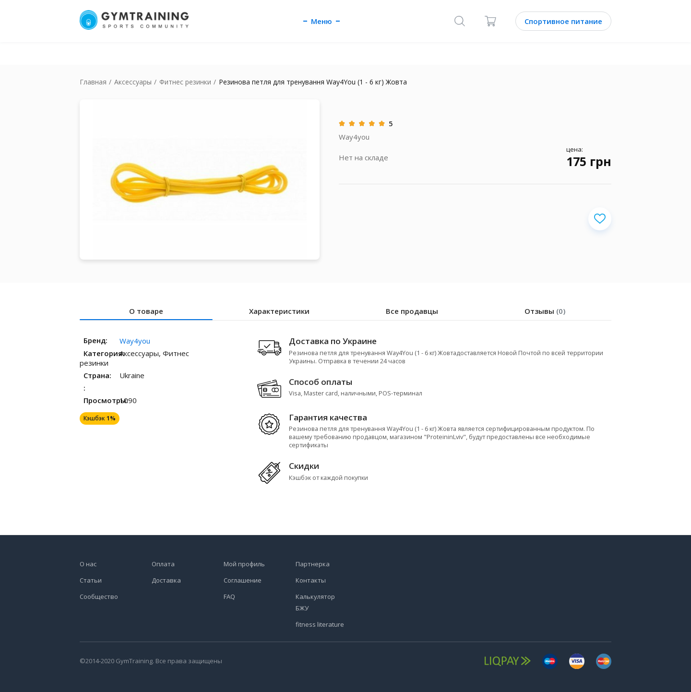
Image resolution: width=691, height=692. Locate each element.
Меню (321, 21)
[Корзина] (490, 21)
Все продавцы (412, 311)
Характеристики (279, 311)
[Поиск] (459, 21)
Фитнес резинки (185, 81)
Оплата (163, 564)
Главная (93, 81)
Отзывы (544, 311)
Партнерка (313, 564)
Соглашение (243, 580)
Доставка (166, 580)
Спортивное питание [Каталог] (563, 21)
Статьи (91, 580)
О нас (88, 564)
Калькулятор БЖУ (315, 602)
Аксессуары (133, 81)
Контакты (311, 580)
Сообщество (99, 596)
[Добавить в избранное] (599, 218)
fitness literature (320, 624)
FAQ (229, 596)
